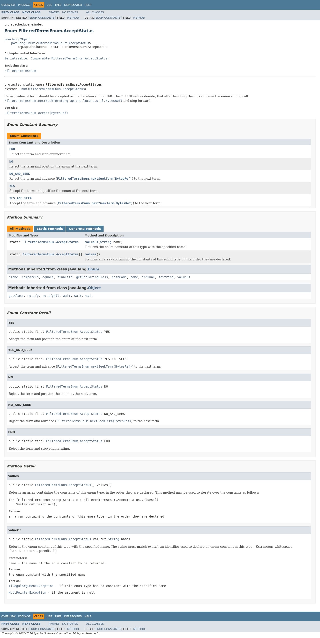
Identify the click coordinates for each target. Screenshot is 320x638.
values (91, 254)
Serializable (15, 58)
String (106, 242)
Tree (58, 4)
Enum (23, 89)
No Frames (70, 12)
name (134, 277)
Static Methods (49, 228)
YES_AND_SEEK (20, 198)
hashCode (119, 277)
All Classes (95, 12)
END (12, 149)
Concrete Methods (85, 228)
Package (24, 4)
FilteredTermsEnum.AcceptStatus (63, 43)
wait (66, 295)
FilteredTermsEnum (20, 71)
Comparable (40, 58)
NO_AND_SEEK (19, 173)
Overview (8, 4)
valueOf (91, 242)
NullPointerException (27, 592)
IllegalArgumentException (31, 586)
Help (88, 4)
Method (73, 17)
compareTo (30, 277)
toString (165, 277)
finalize (64, 277)
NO (11, 161)
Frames (54, 12)
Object (94, 288)
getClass (16, 295)
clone (13, 277)
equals (48, 277)
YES (12, 186)
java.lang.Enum (23, 43)
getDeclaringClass (92, 277)
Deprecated (73, 4)
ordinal (148, 277)
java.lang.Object (17, 39)
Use (49, 4)
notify (33, 295)
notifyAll (50, 295)
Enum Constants (41, 17)
